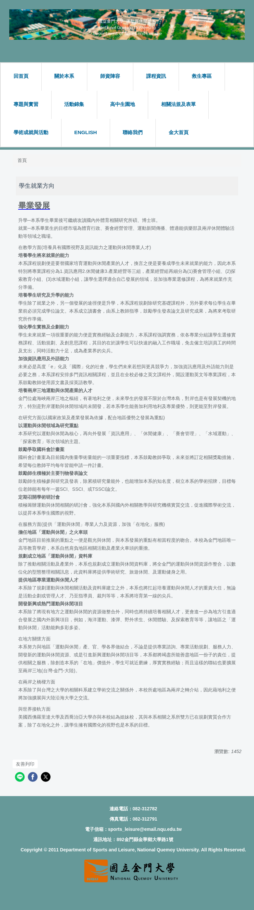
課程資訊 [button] (156, 76)
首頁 (22, 160)
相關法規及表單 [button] (178, 104)
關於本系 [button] (64, 76)
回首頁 (21, 76)
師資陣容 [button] (110, 76)
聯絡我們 (133, 132)
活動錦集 (74, 104)
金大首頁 (179, 132)
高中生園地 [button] (122, 104)
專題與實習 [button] (26, 104)
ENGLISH (85, 132)
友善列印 (25, 764)
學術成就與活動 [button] (31, 132)
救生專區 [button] (202, 76)
